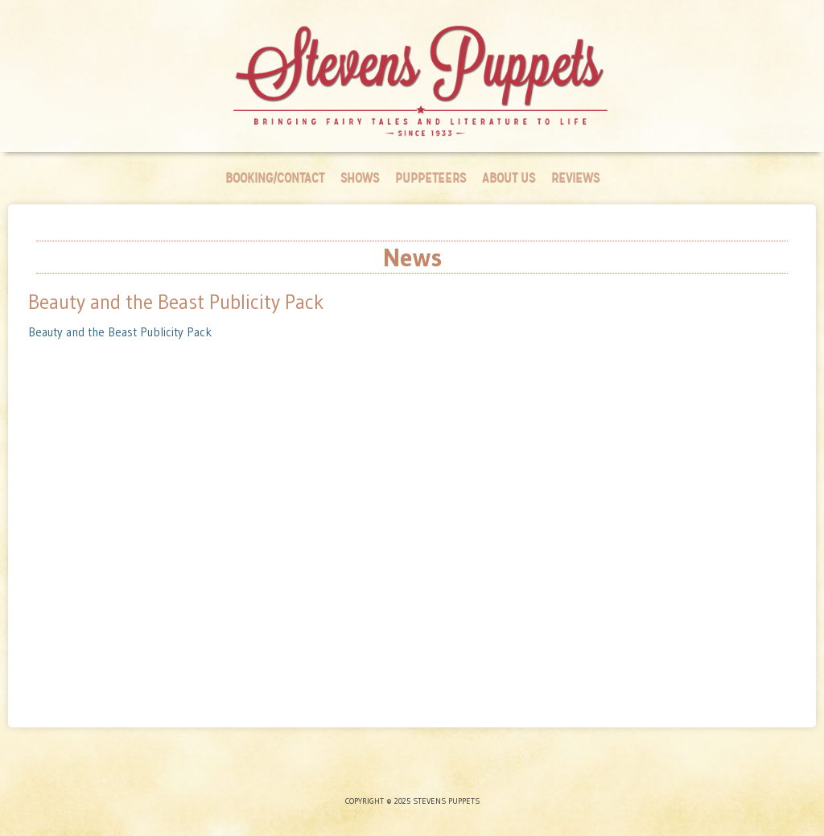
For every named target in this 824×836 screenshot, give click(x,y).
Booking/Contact (274, 178)
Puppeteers (430, 178)
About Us (508, 178)
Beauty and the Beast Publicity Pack (120, 332)
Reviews (575, 178)
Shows (359, 178)
